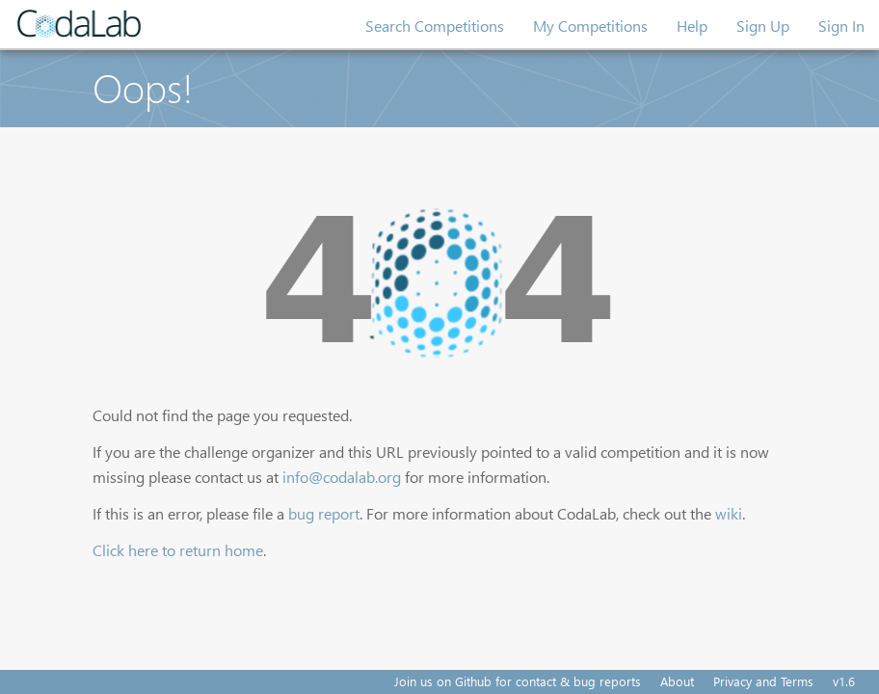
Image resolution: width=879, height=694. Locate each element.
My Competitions (590, 25)
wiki (728, 513)
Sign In (841, 25)
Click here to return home (178, 550)
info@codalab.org (341, 477)
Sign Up (762, 25)
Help (692, 25)
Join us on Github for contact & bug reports (517, 681)
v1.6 (844, 681)
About (677, 681)
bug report (324, 513)
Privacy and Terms (763, 681)
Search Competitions (434, 25)
